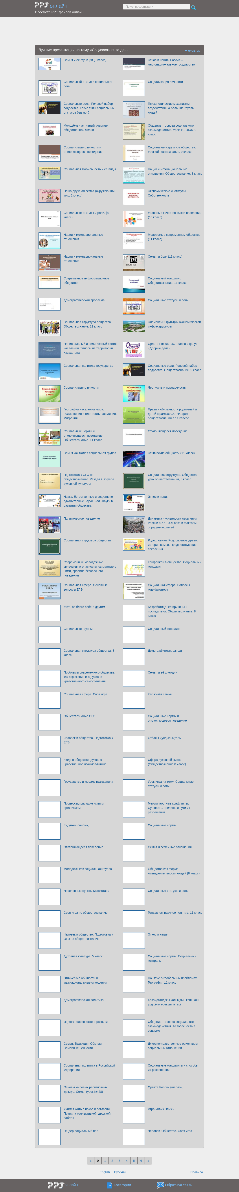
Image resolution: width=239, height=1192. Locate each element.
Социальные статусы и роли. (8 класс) (86, 215)
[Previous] (90, 1160)
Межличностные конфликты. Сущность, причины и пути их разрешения (169, 808)
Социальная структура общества (87, 540)
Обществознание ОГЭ (79, 716)
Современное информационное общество (86, 280)
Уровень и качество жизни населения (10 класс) (174, 215)
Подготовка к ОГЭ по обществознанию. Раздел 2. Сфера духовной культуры (89, 479)
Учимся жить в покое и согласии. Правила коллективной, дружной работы (87, 1113)
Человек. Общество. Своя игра (170, 1131)
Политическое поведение (82, 518)
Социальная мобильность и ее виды (90, 169)
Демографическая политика (84, 1000)
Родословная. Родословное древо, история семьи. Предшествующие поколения (173, 545)
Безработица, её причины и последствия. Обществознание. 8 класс (172, 611)
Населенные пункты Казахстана (86, 891)
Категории (122, 1185)
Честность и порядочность (167, 387)
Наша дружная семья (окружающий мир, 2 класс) (89, 193)
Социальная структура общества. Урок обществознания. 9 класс (172, 149)
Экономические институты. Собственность (167, 193)
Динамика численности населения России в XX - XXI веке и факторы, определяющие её (172, 523)
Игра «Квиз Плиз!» (161, 1109)
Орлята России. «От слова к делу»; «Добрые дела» (173, 346)
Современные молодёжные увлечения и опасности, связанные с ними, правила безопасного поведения (90, 568)
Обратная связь (178, 1185)
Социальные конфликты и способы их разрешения (173, 1068)
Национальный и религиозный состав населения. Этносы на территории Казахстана (91, 348)
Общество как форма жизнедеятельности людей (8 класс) (174, 871)
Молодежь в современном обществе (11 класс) (174, 237)
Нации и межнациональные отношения (83, 237)
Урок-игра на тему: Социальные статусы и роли (171, 784)
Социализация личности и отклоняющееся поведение (83, 149)
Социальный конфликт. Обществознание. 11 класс (167, 280)
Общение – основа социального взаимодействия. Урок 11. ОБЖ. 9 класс (172, 130)
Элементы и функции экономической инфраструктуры (174, 324)
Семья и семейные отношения (170, 847)
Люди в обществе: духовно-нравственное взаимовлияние (85, 762)
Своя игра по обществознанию (86, 912)
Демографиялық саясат (165, 650)
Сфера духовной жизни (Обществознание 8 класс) (167, 762)
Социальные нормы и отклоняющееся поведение (167, 718)
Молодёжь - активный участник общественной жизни (86, 128)
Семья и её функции (162, 672)
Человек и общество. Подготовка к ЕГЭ (88, 740)
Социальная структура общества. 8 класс (89, 653)
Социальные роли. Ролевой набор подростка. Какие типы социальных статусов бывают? (89, 108)
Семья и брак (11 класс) (165, 256)
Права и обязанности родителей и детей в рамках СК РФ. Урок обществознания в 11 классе (172, 414)
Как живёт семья (160, 694)
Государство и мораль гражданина (88, 781)
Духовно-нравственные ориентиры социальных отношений (173, 1046)
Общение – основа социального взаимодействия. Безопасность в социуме (171, 1026)
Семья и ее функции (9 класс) (85, 60)
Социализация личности (165, 82)
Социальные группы (78, 629)
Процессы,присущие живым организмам (84, 806)
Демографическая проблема (84, 300)
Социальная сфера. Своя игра (85, 694)
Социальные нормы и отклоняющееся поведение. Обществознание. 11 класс (83, 435)
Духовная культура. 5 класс (83, 956)
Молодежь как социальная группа (88, 869)
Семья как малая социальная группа (90, 453)
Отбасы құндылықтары (165, 738)
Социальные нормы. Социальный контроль (172, 958)
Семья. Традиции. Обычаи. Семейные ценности (83, 1046)
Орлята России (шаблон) (166, 1087)
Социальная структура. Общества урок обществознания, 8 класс (172, 477)
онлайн (59, 6)
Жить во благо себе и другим (84, 607)
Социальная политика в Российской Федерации (89, 1068)
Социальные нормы (162, 825)
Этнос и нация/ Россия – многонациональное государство (171, 62)
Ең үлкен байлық (76, 825)
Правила (196, 1172)
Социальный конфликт (164, 629)
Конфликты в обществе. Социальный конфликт (174, 564)
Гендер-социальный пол (81, 1131)
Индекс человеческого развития (86, 1022)
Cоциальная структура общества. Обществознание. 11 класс (88, 324)
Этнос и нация (158, 496)
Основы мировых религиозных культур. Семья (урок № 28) (85, 1089)
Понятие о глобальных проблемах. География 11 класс (173, 980)
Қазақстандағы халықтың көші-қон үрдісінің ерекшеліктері (173, 1002)
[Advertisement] (119, 31)
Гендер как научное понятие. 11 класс (175, 912)
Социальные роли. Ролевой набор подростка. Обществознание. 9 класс (174, 368)
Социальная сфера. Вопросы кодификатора (169, 587)
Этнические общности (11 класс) (171, 453)
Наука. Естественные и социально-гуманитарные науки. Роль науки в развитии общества (89, 501)
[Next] (148, 1160)
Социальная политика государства (88, 365)
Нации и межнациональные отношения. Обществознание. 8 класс (175, 171)
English (105, 1172)
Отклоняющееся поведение (168, 431)
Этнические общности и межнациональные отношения (85, 980)
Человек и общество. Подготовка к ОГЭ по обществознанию (88, 937)
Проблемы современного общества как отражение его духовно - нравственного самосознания (89, 677)
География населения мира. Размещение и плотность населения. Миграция (90, 414)
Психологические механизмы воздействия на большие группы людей (171, 108)
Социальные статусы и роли (168, 300)
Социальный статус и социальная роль (88, 84)
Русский (120, 1172)
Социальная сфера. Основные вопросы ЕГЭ (86, 587)
